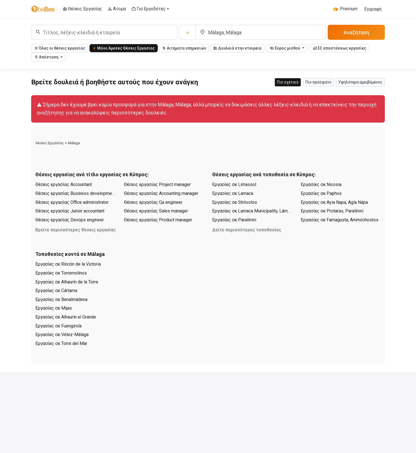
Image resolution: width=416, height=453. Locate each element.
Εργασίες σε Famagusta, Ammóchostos (339, 219)
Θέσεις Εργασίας (49, 143)
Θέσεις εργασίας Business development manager (75, 193)
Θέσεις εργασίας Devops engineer (69, 219)
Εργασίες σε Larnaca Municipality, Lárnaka (252, 211)
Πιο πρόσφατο (318, 82)
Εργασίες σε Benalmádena (61, 299)
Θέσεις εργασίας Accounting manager (161, 193)
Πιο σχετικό (287, 82)
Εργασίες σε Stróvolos (234, 202)
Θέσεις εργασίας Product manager (158, 219)
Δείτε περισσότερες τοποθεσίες (246, 229)
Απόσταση (46, 57)
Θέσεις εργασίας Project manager (157, 184)
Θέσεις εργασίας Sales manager (156, 211)
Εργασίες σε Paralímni (234, 219)
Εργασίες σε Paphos (321, 193)
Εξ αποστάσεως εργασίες (339, 48)
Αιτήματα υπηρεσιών (184, 48)
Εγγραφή (372, 9)
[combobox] (104, 32)
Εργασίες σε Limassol (234, 184)
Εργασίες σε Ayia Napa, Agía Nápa (334, 202)
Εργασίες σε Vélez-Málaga (62, 334)
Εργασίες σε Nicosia (321, 184)
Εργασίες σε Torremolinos (61, 273)
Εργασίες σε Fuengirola (58, 326)
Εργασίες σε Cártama (56, 290)
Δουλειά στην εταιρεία (237, 48)
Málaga (74, 143)
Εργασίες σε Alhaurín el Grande (65, 317)
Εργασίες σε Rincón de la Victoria (68, 264)
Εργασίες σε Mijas (53, 308)
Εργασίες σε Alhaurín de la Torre (66, 282)
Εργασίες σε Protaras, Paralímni (332, 211)
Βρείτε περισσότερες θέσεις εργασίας (75, 229)
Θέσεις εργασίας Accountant (63, 184)
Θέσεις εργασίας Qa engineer (153, 202)
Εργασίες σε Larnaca (232, 193)
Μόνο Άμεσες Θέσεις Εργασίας (123, 48)
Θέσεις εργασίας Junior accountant (69, 211)
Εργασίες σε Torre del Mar (61, 343)
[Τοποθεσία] (260, 32)
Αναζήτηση (356, 32)
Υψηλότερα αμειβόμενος (360, 82)
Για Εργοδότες (148, 8)
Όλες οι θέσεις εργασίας (59, 48)
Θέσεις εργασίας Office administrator (72, 202)
